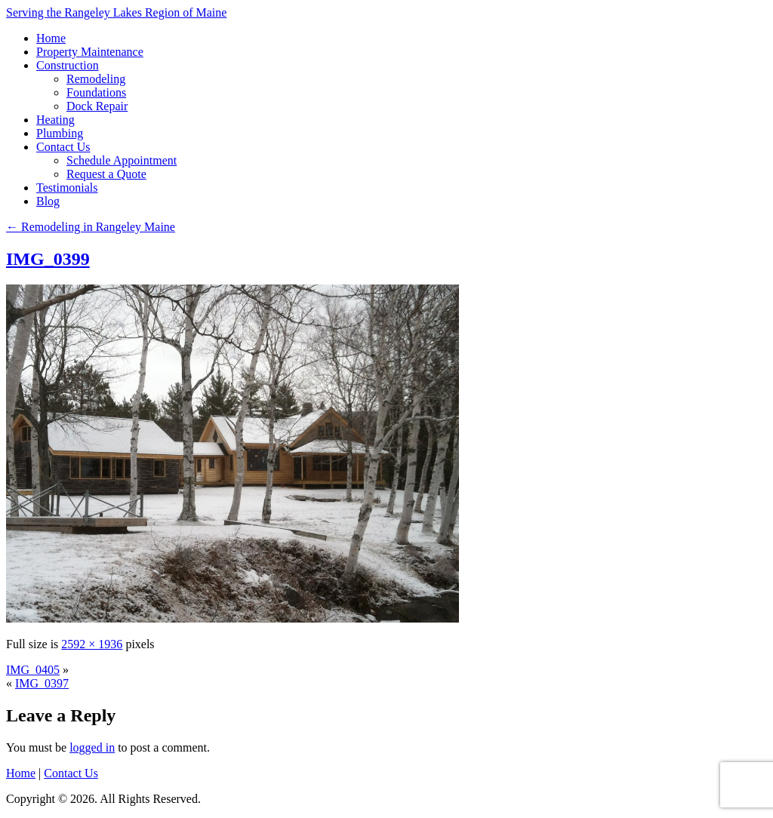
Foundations (96, 92)
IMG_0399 (48, 259)
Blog (48, 201)
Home (51, 38)
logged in (92, 747)
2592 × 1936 (91, 644)
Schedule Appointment (121, 160)
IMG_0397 (42, 683)
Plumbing (59, 133)
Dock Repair (97, 106)
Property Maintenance (89, 51)
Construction (67, 65)
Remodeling (95, 78)
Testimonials (67, 187)
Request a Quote (106, 174)
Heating (55, 119)
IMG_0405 (33, 669)
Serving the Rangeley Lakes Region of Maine (116, 12)
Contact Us (63, 146)
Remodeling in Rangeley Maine (90, 226)
